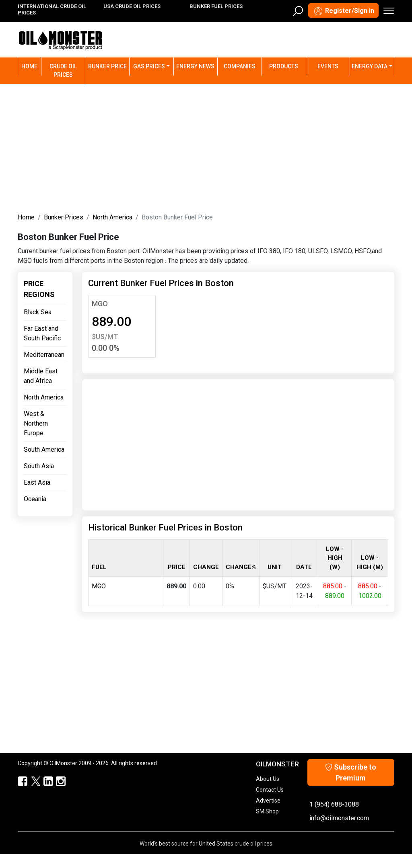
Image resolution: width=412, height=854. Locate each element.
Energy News (195, 66)
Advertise (268, 800)
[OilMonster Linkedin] (44, 781)
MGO (100, 303)
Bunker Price (107, 66)
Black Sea (38, 312)
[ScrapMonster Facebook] (19, 781)
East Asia (37, 482)
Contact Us (270, 789)
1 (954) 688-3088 (334, 804)
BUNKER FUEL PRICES (216, 6)
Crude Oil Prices (63, 70)
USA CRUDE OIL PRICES (132, 6)
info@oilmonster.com (339, 818)
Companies (239, 66)
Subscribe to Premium (350, 772)
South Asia (39, 466)
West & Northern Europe (36, 423)
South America (44, 449)
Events (327, 66)
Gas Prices (149, 66)
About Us (267, 779)
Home (31, 66)
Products (283, 66)
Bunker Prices (63, 217)
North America (112, 217)
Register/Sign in (343, 11)
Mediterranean (44, 354)
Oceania (35, 499)
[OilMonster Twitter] (31, 781)
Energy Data (369, 66)
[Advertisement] (206, 146)
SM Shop (267, 811)
